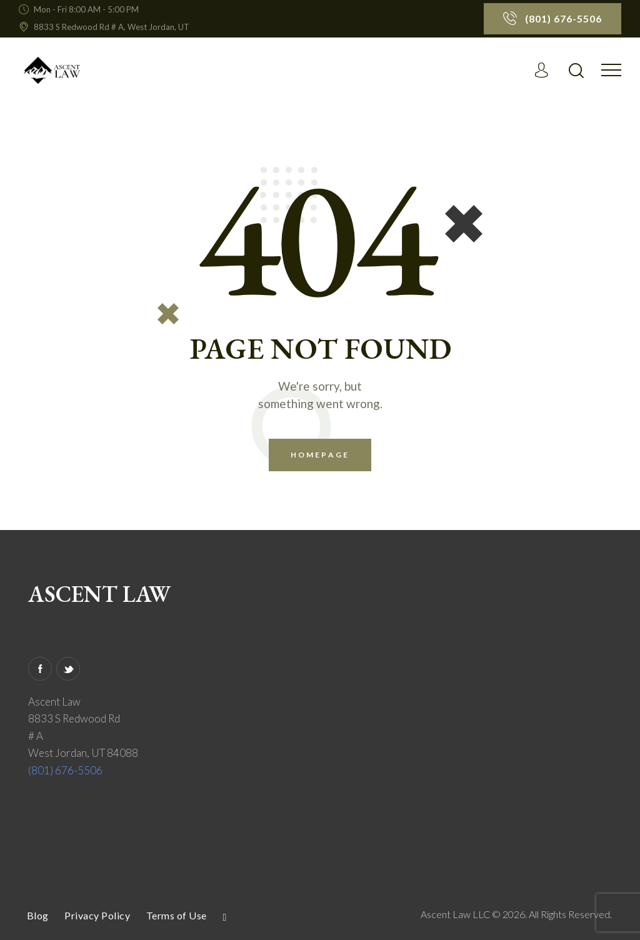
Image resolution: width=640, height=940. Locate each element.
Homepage (320, 454)
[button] (611, 69)
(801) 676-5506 (65, 770)
